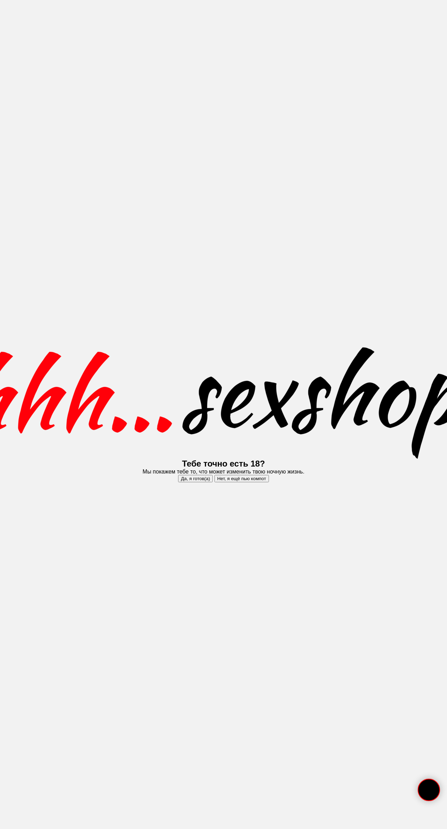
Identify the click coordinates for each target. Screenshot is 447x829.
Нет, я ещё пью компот (241, 478)
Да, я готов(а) (195, 478)
